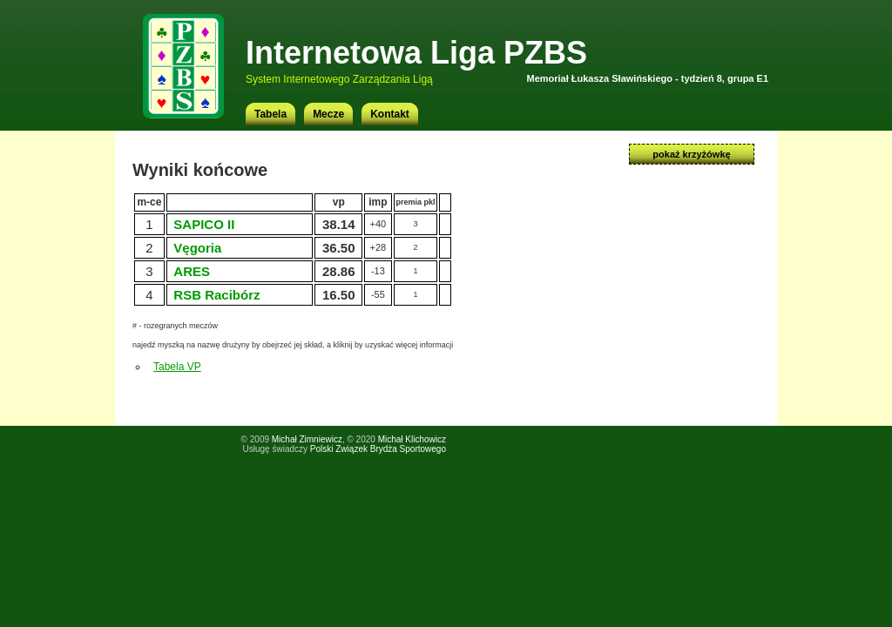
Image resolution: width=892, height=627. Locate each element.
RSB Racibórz (216, 294)
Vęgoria (197, 247)
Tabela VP (177, 367)
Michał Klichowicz (412, 439)
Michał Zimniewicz (307, 439)
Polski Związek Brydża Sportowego (378, 449)
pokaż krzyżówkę (691, 154)
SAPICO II (203, 224)
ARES (191, 271)
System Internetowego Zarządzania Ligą (339, 79)
